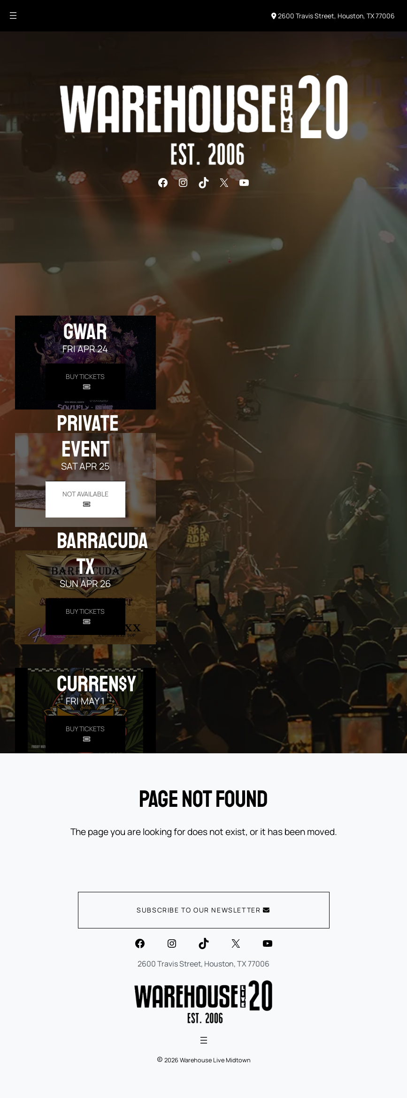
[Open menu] (13, 15)
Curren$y (96, 684)
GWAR (85, 331)
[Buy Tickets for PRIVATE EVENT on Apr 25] (85, 499)
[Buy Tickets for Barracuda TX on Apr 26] (85, 616)
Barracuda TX (102, 553)
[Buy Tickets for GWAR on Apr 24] (85, 381)
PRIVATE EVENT (88, 436)
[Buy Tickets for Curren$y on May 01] (85, 734)
